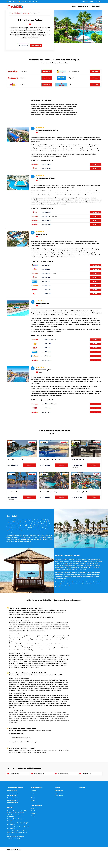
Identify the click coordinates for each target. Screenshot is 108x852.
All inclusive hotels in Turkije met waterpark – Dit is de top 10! (15, 837)
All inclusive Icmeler (12, 798)
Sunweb (33, 800)
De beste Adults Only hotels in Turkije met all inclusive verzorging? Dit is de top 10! (17, 832)
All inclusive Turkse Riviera (21, 13)
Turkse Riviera (59, 790)
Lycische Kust (59, 795)
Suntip (32, 793)
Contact (98, 1)
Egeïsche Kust (59, 793)
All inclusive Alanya (39, 773)
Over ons (91, 1)
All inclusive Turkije (11, 849)
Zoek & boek (96, 6)
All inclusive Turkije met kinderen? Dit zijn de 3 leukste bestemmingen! (17, 811)
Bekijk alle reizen (36, 45)
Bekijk (29, 465)
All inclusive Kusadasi (12, 802)
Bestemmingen (83, 6)
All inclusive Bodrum (12, 793)
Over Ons (33, 811)
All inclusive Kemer (14, 773)
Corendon (33, 790)
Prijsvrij (33, 798)
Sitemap (33, 813)
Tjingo (32, 795)
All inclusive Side (86, 773)
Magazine (85, 1)
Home (74, 6)
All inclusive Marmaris (12, 800)
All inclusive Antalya (63, 773)
